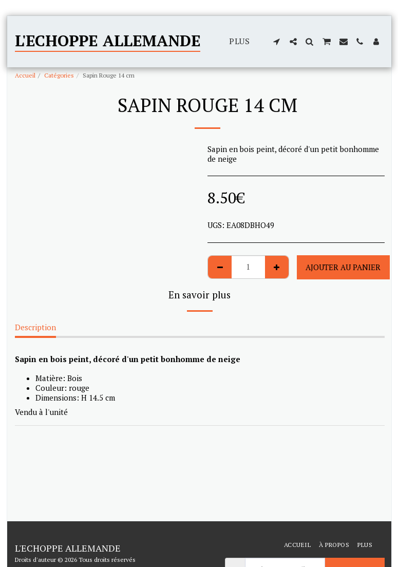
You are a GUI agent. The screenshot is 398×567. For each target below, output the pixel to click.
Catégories (59, 75)
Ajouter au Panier (343, 267)
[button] (277, 41)
